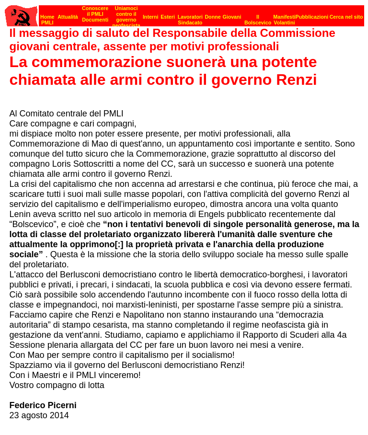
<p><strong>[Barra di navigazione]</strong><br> (184, 13)
